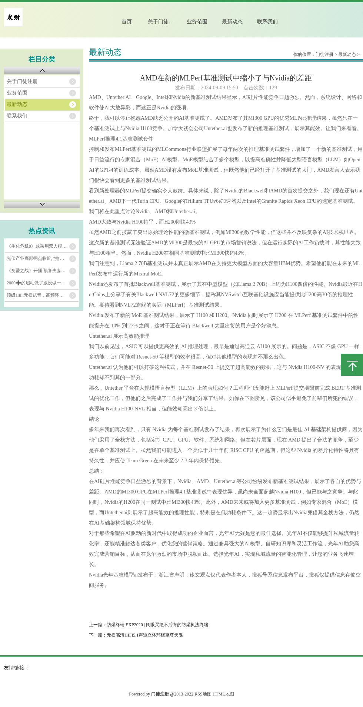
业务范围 (197, 21)
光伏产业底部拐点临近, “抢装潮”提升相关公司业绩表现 (43, 258)
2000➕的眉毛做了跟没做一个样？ (40, 282)
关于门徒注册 (163, 21)
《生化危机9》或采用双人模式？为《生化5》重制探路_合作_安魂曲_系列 (43, 246)
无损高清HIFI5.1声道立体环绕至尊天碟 (145, 635)
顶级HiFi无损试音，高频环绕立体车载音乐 (43, 295)
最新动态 (232, 21)
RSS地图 (202, 694)
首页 (126, 21)
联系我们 (267, 21)
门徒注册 (324, 54)
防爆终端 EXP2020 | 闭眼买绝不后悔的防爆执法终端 (157, 624)
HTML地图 (223, 694)
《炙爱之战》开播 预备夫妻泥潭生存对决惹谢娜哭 (43, 270)
